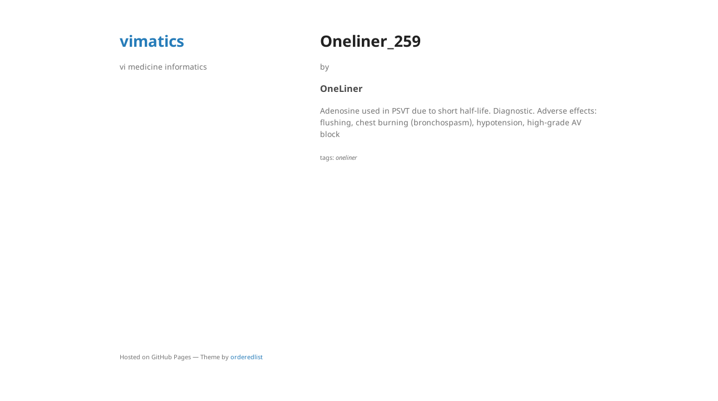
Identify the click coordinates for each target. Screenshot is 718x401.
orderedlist (246, 357)
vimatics (152, 40)
